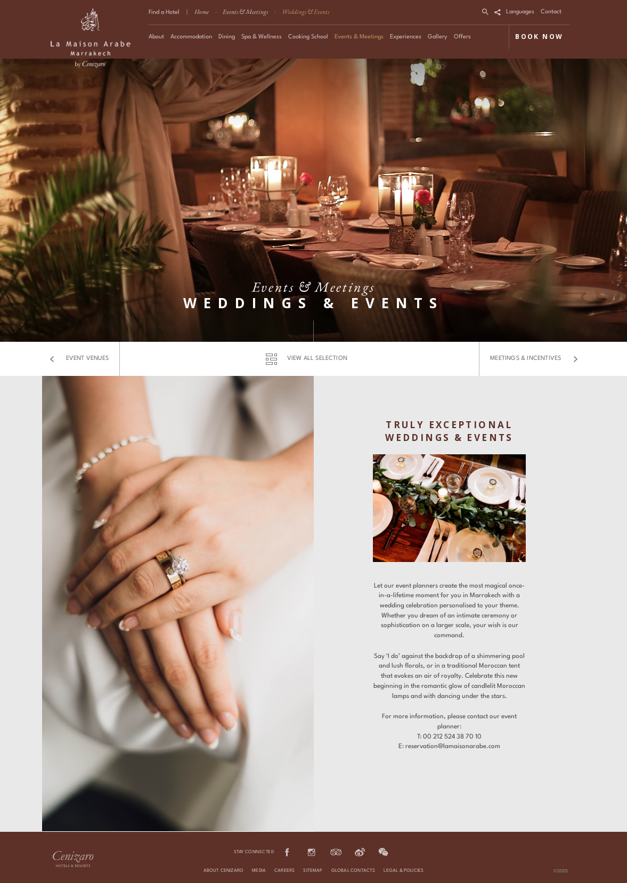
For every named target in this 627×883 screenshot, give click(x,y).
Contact (551, 12)
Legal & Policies (404, 871)
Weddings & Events (305, 11)
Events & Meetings (245, 11)
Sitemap (312, 871)
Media (259, 871)
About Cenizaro (223, 871)
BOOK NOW (539, 36)
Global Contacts (353, 871)
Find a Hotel (164, 12)
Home (201, 11)
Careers (284, 871)
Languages (520, 12)
